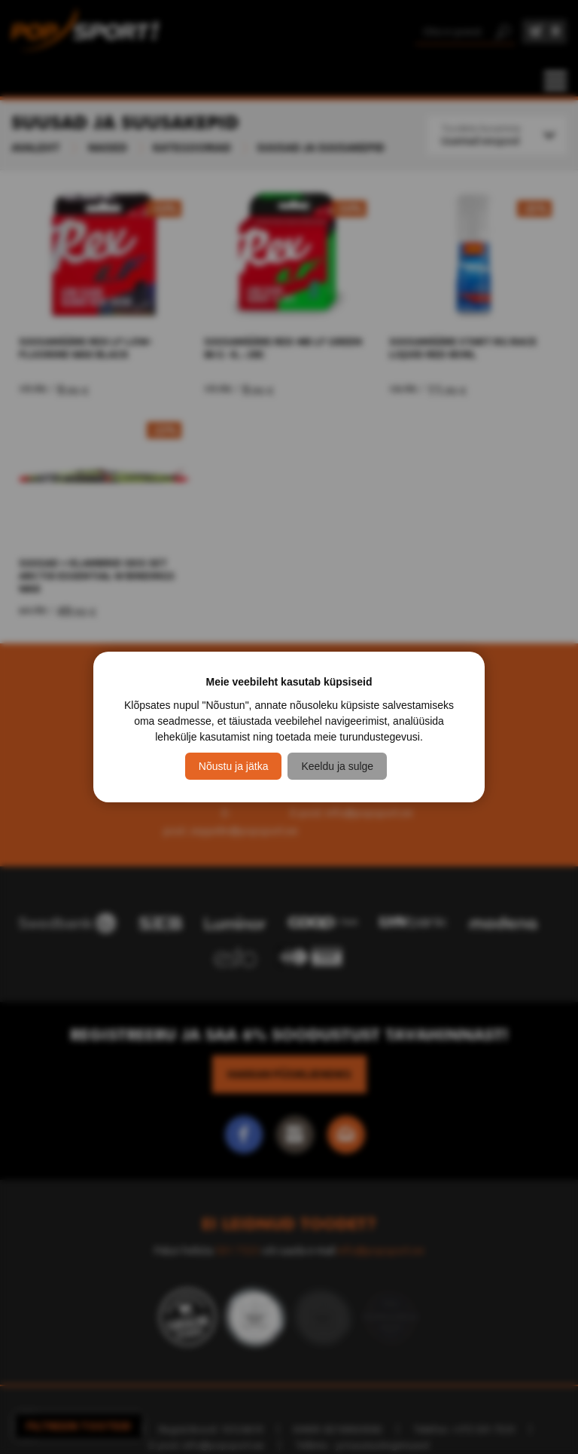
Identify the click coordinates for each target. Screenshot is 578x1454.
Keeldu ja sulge (337, 766)
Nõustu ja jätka (234, 766)
